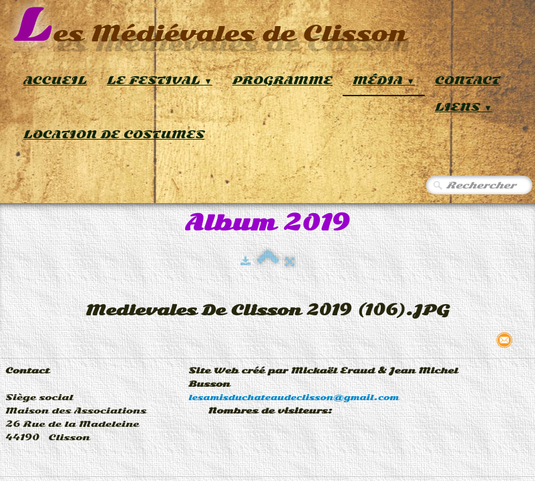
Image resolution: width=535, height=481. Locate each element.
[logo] (210, 26)
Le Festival (159, 80)
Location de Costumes (113, 134)
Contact (467, 80)
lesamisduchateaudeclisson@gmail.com (293, 397)
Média (384, 80)
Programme (282, 80)
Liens (463, 107)
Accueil (55, 80)
